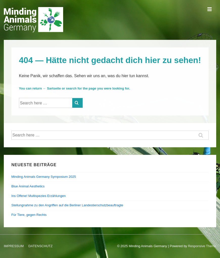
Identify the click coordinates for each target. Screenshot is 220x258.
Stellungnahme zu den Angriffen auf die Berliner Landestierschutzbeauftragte (67, 205)
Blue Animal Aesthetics (28, 186)
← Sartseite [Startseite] (52, 88)
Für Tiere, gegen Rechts (28, 215)
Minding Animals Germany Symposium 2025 (43, 177)
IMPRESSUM (14, 246)
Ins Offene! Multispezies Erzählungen (38, 196)
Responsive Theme (202, 246)
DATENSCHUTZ (40, 246)
